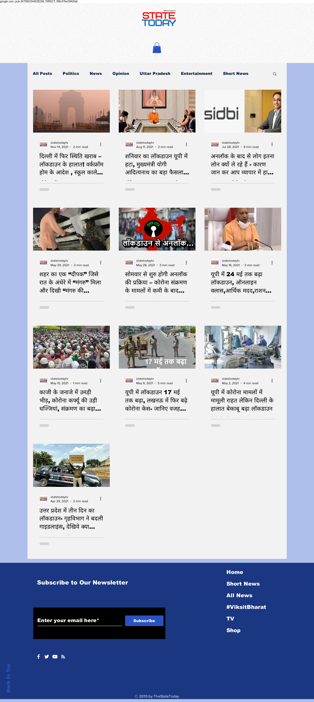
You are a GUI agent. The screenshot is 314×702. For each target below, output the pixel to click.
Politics (71, 73)
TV (230, 619)
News (96, 73)
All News (239, 595)
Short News (235, 73)
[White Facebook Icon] (38, 657)
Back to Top (8, 678)
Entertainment (196, 73)
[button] (156, 47)
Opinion (120, 73)
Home (234, 572)
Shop (233, 630)
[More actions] (102, 144)
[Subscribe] (144, 620)
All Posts (42, 73)
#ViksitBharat (246, 607)
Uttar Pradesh (155, 73)
